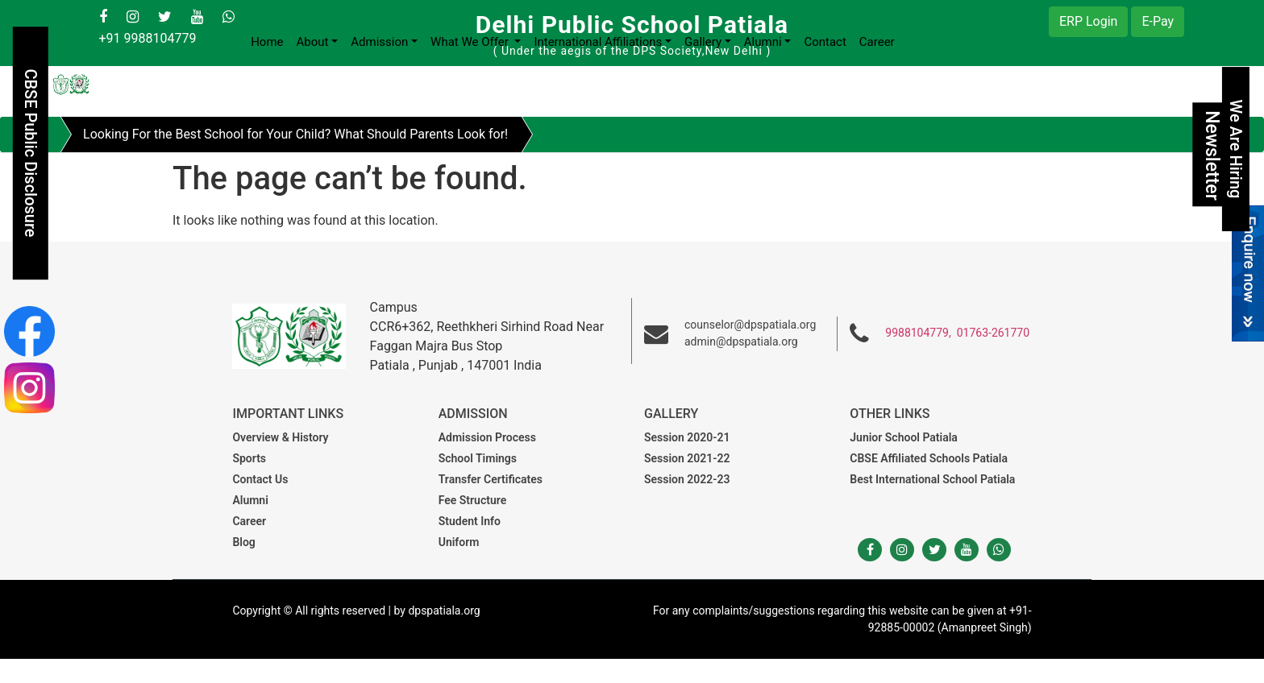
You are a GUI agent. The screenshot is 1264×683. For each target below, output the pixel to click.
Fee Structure (472, 500)
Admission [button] (379, 42)
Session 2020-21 (687, 437)
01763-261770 (993, 332)
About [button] (313, 42)
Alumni (250, 500)
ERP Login (1088, 21)
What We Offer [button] (470, 42)
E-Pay (1157, 21)
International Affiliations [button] (598, 42)
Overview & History (280, 437)
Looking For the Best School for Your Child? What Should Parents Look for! (295, 134)
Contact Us (260, 479)
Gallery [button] (702, 42)
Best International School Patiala (932, 479)
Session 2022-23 (687, 479)
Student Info (470, 521)
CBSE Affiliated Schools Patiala (929, 458)
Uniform (459, 542)
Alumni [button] (763, 42)
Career (877, 42)
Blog (243, 542)
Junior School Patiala (904, 437)
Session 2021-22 (687, 458)
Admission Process (487, 437)
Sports (249, 458)
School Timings (478, 458)
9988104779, (917, 332)
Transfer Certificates (491, 479)
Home (267, 42)
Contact (825, 42)
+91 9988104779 (147, 38)
